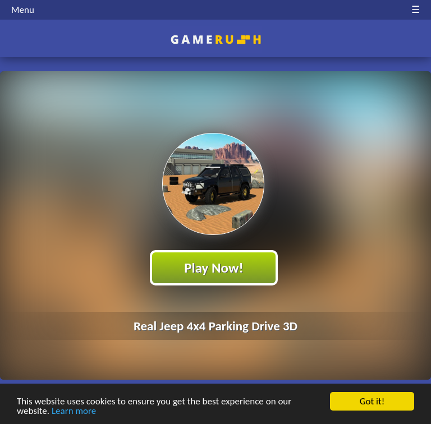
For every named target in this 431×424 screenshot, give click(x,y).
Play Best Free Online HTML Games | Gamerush (216, 39)
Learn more (74, 411)
